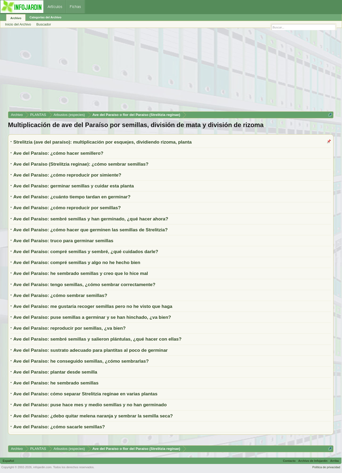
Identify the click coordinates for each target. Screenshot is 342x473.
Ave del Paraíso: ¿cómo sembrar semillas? (60, 295)
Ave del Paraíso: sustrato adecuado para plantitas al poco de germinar (90, 350)
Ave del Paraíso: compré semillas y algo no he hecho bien (76, 262)
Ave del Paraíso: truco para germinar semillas (63, 240)
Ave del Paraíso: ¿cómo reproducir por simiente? (67, 175)
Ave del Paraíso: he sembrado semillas (55, 383)
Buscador (43, 24)
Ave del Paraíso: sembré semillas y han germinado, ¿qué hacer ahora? (90, 218)
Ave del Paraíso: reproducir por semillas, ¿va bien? (69, 328)
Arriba (334, 460)
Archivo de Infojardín (313, 460)
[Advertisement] (167, 71)
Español (8, 460)
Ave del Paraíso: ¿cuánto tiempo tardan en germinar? (71, 196)
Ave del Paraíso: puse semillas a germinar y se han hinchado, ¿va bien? (92, 317)
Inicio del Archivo (18, 24)
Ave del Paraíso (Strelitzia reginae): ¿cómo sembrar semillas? (81, 164)
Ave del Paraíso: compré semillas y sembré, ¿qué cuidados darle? (85, 251)
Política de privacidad (326, 467)
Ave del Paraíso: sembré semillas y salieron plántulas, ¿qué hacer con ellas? (97, 339)
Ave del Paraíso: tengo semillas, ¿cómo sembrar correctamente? (84, 284)
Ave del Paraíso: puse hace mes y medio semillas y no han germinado (90, 404)
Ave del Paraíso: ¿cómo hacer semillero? (58, 153)
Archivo (15, 18)
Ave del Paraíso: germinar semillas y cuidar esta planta (73, 186)
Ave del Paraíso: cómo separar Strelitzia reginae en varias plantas (85, 393)
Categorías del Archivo (45, 17)
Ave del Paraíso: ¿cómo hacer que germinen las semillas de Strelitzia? (90, 229)
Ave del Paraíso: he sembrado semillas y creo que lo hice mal (80, 273)
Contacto (289, 460)
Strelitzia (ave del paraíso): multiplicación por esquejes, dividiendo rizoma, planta (102, 142)
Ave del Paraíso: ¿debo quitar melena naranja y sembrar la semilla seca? (93, 415)
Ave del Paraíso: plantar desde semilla (55, 372)
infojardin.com (42, 467)
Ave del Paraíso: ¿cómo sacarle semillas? (59, 426)
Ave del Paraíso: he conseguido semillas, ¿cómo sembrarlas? (81, 361)
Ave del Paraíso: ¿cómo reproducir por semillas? (67, 207)
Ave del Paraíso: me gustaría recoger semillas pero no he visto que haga (92, 306)
